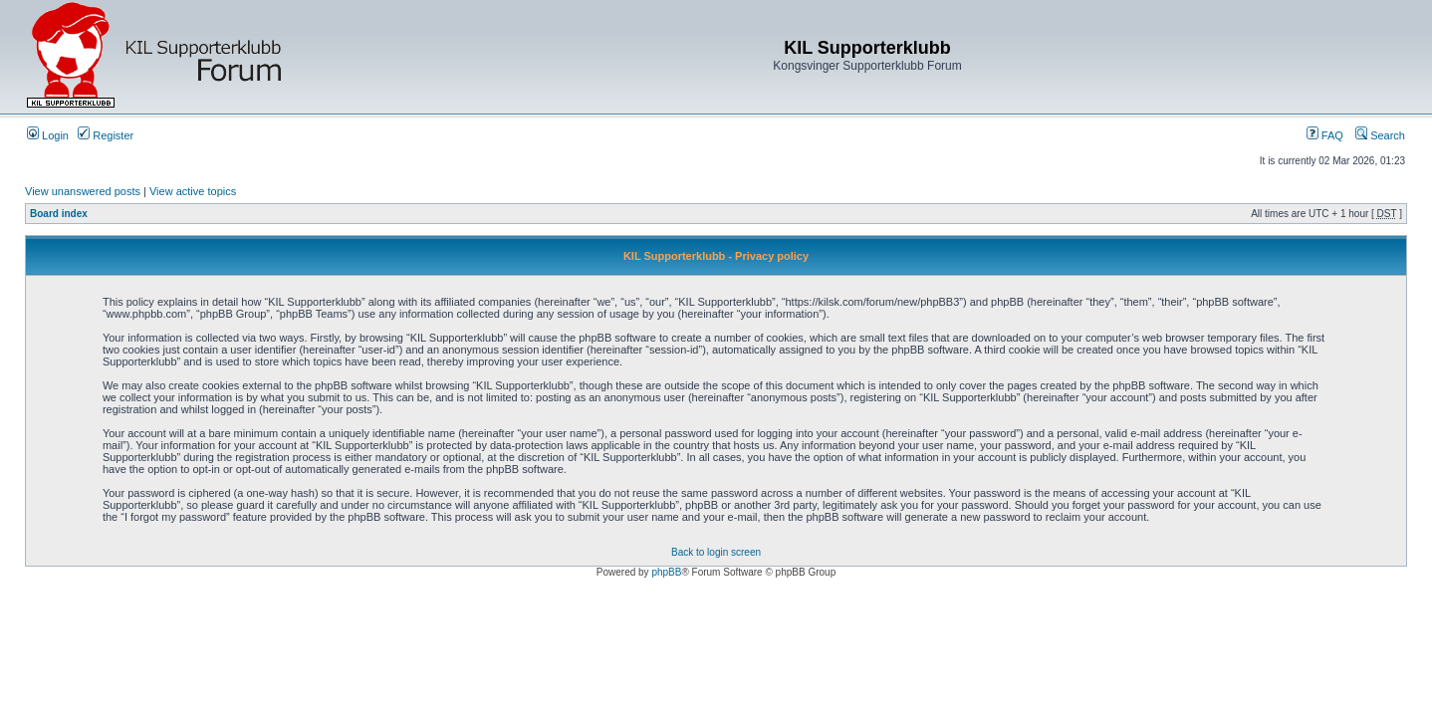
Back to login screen (716, 552)
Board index (59, 213)
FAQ (1325, 135)
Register (105, 135)
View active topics (192, 191)
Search (1380, 135)
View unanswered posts (82, 191)
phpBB (666, 572)
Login (48, 135)
